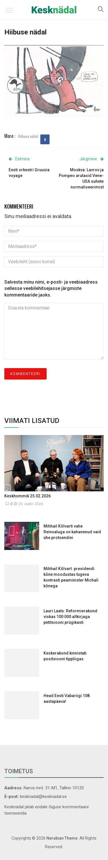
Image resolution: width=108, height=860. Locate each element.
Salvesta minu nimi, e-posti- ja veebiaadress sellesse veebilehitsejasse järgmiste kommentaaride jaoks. (51, 288)
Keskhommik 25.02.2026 (27, 496)
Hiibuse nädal (28, 136)
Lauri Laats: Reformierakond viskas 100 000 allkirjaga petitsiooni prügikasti (70, 617)
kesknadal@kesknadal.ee (43, 796)
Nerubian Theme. (62, 838)
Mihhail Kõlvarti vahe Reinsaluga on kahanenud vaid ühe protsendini (72, 532)
